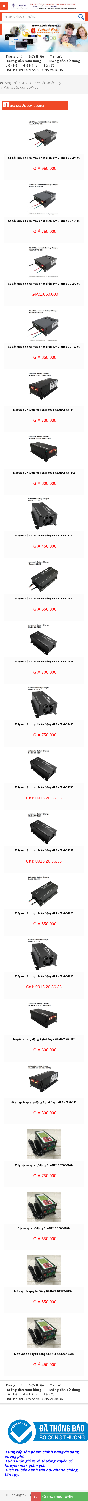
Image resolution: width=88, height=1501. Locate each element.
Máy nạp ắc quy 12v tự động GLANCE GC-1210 (44, 535)
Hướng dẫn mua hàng (23, 61)
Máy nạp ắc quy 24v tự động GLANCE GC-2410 (44, 598)
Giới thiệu (36, 56)
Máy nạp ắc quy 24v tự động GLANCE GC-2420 (44, 724)
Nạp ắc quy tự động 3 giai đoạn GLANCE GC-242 (44, 472)
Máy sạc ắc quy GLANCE (20, 87)
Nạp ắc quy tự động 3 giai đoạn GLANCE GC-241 (44, 409)
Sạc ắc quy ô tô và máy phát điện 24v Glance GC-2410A (44, 157)
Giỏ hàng (30, 65)
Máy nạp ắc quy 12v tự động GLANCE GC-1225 (44, 850)
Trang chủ (13, 56)
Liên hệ (11, 65)
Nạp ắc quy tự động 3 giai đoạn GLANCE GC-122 (44, 1039)
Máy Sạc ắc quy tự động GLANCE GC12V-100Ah (44, 1354)
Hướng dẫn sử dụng (63, 61)
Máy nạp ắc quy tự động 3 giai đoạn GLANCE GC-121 (44, 1102)
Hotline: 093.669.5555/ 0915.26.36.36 (34, 70)
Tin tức (56, 56)
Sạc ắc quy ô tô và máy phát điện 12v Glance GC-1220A (44, 346)
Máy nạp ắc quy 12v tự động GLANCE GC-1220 (44, 913)
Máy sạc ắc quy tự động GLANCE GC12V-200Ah (44, 1291)
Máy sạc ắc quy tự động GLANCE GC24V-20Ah (44, 1165)
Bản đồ (49, 65)
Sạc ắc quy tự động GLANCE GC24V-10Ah (44, 1228)
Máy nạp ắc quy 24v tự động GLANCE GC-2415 (44, 661)
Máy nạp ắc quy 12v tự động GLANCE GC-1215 (44, 976)
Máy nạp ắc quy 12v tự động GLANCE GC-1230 (44, 787)
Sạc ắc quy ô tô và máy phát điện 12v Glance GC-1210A (44, 220)
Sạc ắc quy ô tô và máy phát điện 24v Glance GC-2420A (44, 283)
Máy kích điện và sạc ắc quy (41, 83)
